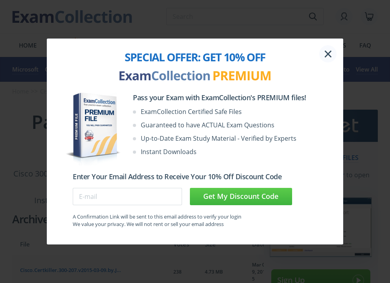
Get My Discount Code (240, 196)
